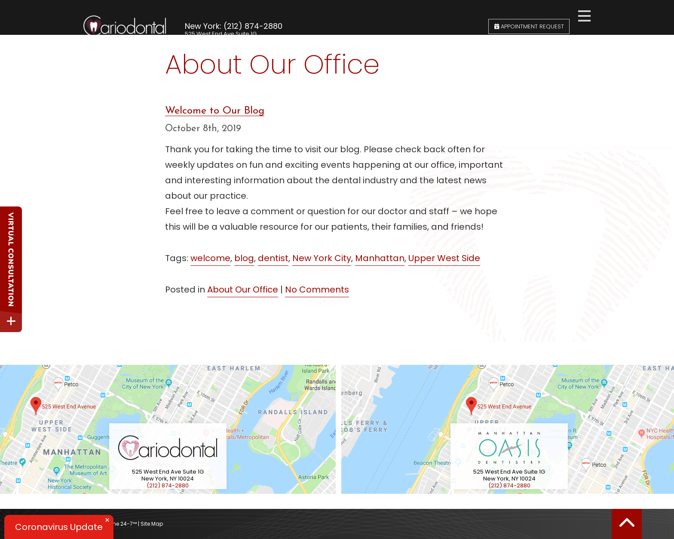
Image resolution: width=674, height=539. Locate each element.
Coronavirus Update (59, 527)
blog (244, 258)
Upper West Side (444, 258)
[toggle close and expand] (11, 321)
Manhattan (379, 258)
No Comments (317, 289)
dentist (273, 258)
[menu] (584, 14)
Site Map (152, 523)
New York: (203, 13)
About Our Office (242, 289)
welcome (210, 258)
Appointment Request (529, 15)
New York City (321, 258)
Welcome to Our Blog (214, 111)
